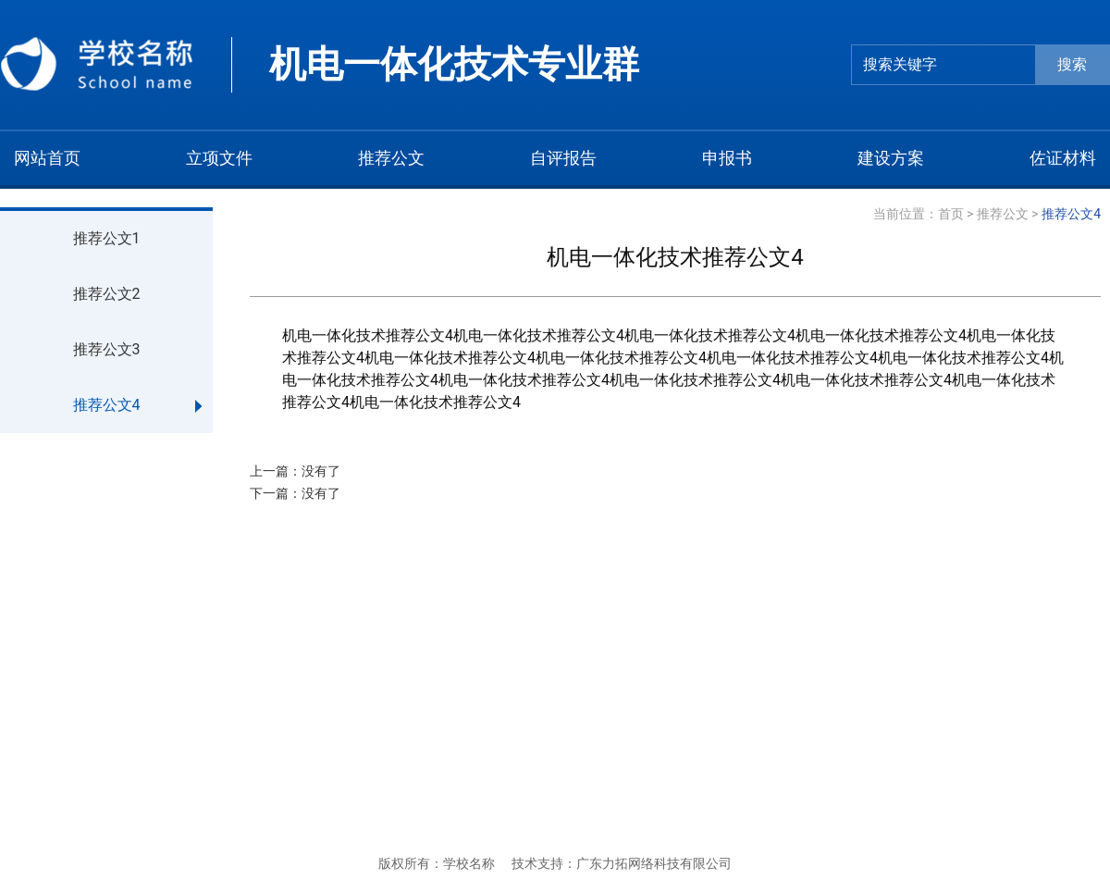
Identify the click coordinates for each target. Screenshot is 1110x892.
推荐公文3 (107, 349)
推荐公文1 (107, 238)
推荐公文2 (107, 294)
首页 (951, 213)
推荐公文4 (107, 405)
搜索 (1072, 64)
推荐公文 (1003, 213)
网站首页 (47, 157)
